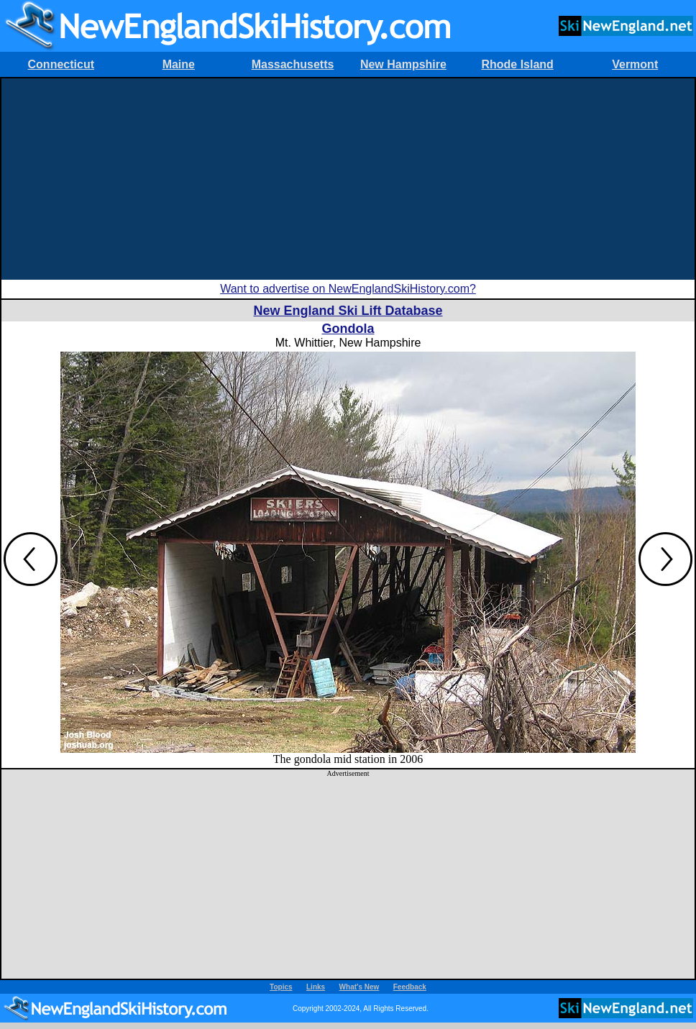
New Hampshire (403, 64)
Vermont (635, 64)
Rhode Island (517, 64)
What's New (359, 987)
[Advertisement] (348, 179)
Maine (178, 64)
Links (315, 987)
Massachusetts (293, 64)
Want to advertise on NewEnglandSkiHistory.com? (348, 289)
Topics (281, 987)
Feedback (409, 987)
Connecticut (61, 64)
